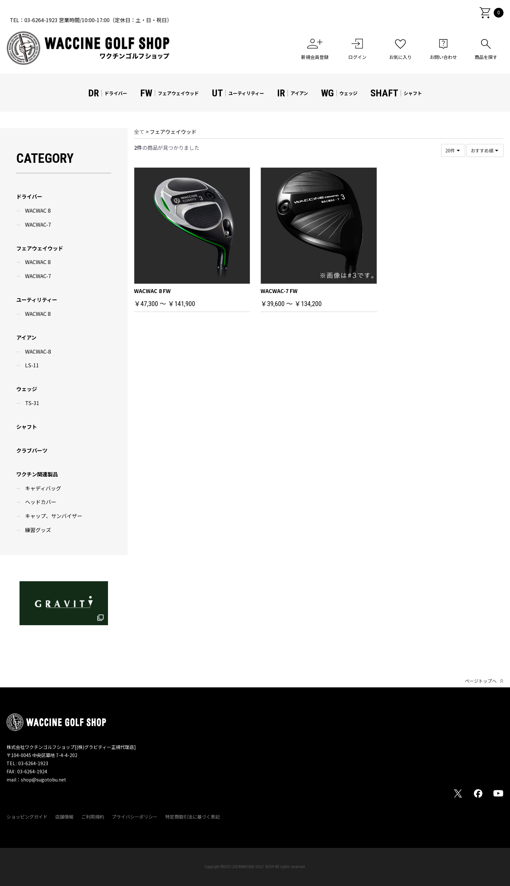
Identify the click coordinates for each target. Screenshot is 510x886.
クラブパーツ (31, 450)
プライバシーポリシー (134, 817)
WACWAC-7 (38, 224)
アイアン (26, 337)
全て (139, 131)
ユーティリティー (36, 299)
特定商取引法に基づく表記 (192, 817)
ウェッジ (26, 389)
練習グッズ (38, 530)
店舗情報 (64, 817)
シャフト (26, 426)
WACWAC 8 (38, 210)
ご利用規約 (92, 817)
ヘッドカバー (40, 502)
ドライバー (29, 196)
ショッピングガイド (27, 817)
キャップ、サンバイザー (53, 516)
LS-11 (32, 365)
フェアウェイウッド (39, 248)
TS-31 (32, 403)
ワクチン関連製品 (37, 474)
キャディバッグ (43, 488)
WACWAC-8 (38, 351)
